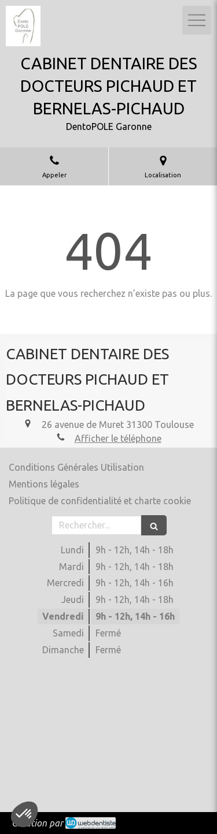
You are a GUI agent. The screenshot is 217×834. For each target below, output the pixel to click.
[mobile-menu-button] (196, 20)
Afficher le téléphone (118, 438)
